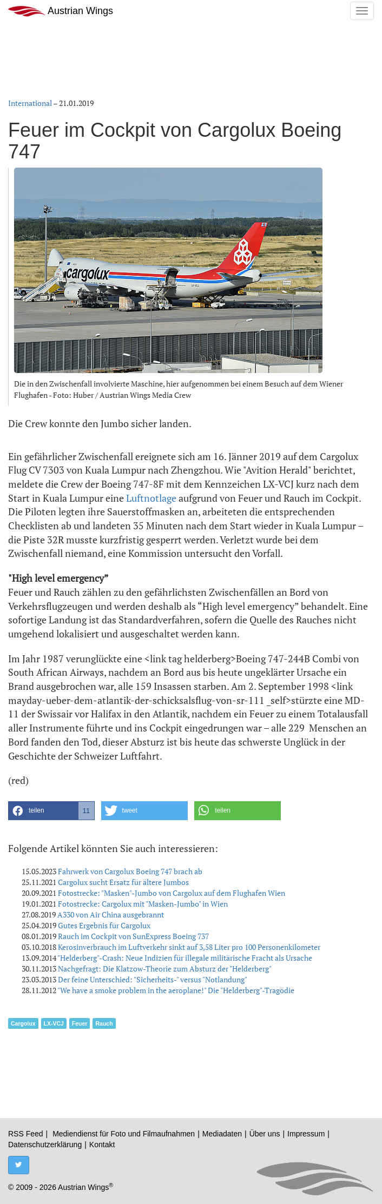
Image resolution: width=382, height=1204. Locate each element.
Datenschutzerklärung (45, 1144)
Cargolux (23, 1023)
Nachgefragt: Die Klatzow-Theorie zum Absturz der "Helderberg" (165, 968)
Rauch (104, 1023)
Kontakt (102, 1144)
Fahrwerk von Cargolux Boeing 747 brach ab (130, 871)
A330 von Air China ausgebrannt (110, 914)
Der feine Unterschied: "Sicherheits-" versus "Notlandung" (152, 979)
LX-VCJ (54, 1023)
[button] (51, 810)
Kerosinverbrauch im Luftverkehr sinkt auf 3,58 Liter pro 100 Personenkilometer (189, 947)
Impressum (306, 1133)
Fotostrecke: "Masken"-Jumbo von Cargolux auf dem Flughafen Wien (171, 893)
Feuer (80, 1023)
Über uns (264, 1133)
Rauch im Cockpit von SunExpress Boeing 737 (133, 936)
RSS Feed (25, 1133)
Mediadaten (222, 1133)
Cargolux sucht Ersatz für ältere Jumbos (123, 882)
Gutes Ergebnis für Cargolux (104, 925)
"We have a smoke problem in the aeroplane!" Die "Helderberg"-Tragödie (175, 990)
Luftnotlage (151, 497)
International (30, 103)
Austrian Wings (60, 11)
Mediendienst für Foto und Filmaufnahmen (123, 1133)
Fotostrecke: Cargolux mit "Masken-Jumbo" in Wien (143, 904)
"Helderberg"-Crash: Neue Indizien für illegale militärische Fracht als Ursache (184, 958)
